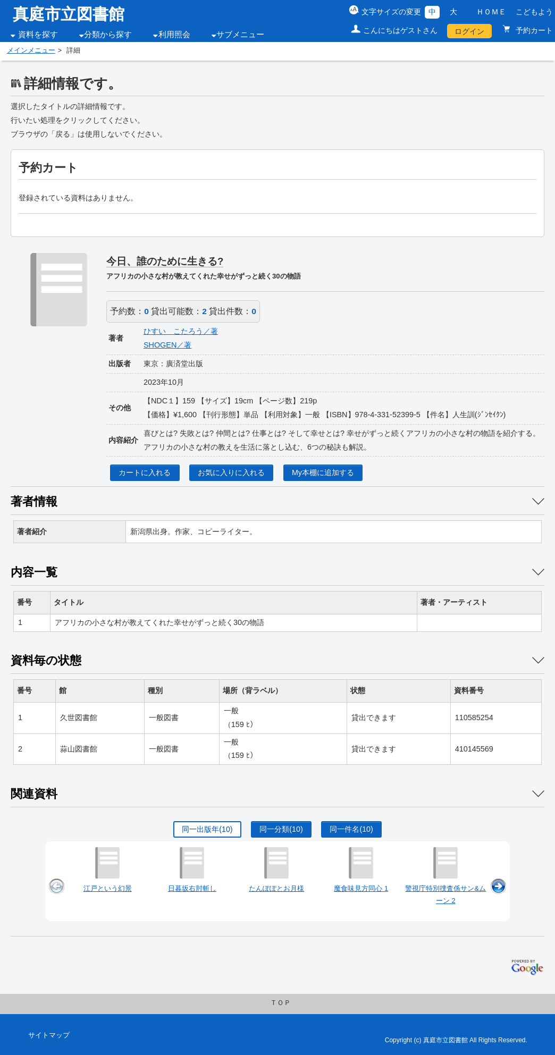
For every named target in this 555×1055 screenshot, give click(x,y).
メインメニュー (31, 50)
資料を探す (38, 34)
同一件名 (351, 829)
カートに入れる (145, 472)
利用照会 (174, 34)
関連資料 (34, 793)
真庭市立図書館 (68, 14)
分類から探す (108, 34)
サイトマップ (49, 1035)
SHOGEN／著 (167, 345)
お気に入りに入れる (231, 472)
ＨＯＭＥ (491, 11)
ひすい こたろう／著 (181, 331)
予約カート (533, 30)
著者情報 (34, 501)
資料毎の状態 (46, 660)
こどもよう (534, 11)
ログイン (469, 31)
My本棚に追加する (323, 472)
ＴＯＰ (280, 1003)
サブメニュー (240, 34)
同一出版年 (207, 829)
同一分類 (280, 829)
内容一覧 (34, 572)
